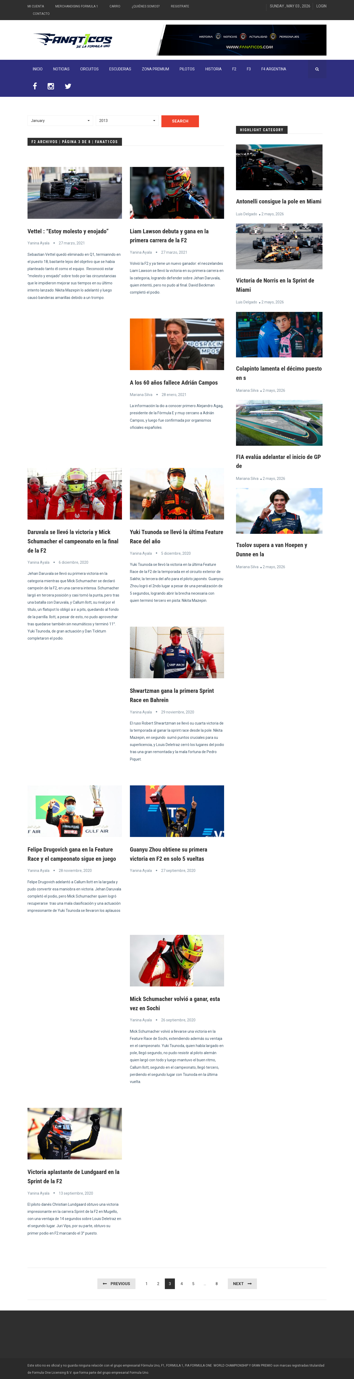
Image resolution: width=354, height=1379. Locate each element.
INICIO (38, 69)
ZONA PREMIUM (155, 69)
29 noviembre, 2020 (177, 711)
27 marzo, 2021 (72, 243)
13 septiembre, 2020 (76, 1191)
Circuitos (89, 69)
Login (321, 6)
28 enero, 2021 (174, 394)
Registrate (180, 6)
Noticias (61, 69)
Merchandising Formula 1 (76, 6)
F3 (249, 69)
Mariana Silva (141, 394)
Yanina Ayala (38, 243)
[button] (60, 120)
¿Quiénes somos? (146, 6)
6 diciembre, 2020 (73, 561)
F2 (234, 69)
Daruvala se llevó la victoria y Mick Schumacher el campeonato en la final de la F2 (71, 540)
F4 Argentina (273, 69)
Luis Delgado (246, 223)
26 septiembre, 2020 (178, 1019)
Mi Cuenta (36, 6)
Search (180, 121)
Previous (120, 1282)
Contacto (41, 14)
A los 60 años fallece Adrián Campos (176, 382)
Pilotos (187, 69)
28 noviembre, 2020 (75, 869)
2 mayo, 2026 (272, 223)
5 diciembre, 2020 (176, 552)
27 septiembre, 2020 (178, 869)
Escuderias (120, 69)
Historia (213, 69)
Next (238, 1282)
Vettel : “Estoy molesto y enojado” (71, 231)
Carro (115, 6)
